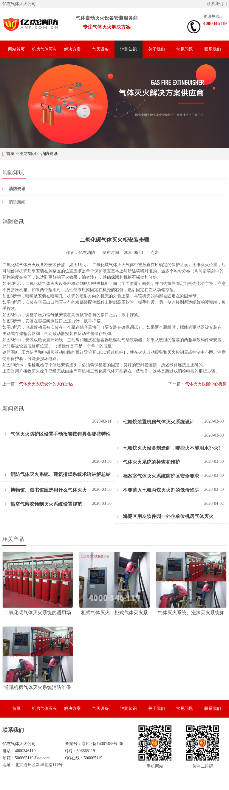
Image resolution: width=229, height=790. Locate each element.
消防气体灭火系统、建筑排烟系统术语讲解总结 (58, 474)
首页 (10, 153)
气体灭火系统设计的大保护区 (46, 384)
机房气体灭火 (44, 49)
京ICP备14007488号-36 (102, 743)
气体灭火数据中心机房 (206, 384)
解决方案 (72, 49)
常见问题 (184, 49)
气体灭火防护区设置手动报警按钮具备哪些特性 (58, 434)
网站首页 (16, 49)
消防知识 (128, 49)
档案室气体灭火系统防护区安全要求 (158, 476)
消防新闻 (17, 202)
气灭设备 (100, 49)
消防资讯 (49, 153)
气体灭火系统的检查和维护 (148, 462)
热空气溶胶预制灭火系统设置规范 (43, 504)
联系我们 (215, 3)
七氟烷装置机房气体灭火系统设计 (155, 421)
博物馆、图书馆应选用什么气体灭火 (46, 490)
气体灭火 (27, 265)
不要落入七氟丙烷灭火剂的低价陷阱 (158, 490)
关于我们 (156, 49)
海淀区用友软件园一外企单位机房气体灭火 (165, 516)
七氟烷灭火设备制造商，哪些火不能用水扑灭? (169, 448)
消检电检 (35, 365)
